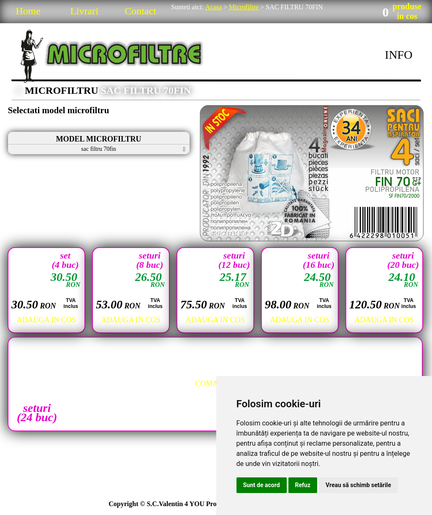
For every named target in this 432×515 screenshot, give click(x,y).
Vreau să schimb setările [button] (358, 485)
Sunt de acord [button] (261, 485)
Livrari (84, 10)
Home (28, 10)
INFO (398, 54)
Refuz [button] (303, 485)
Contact (140, 10)
